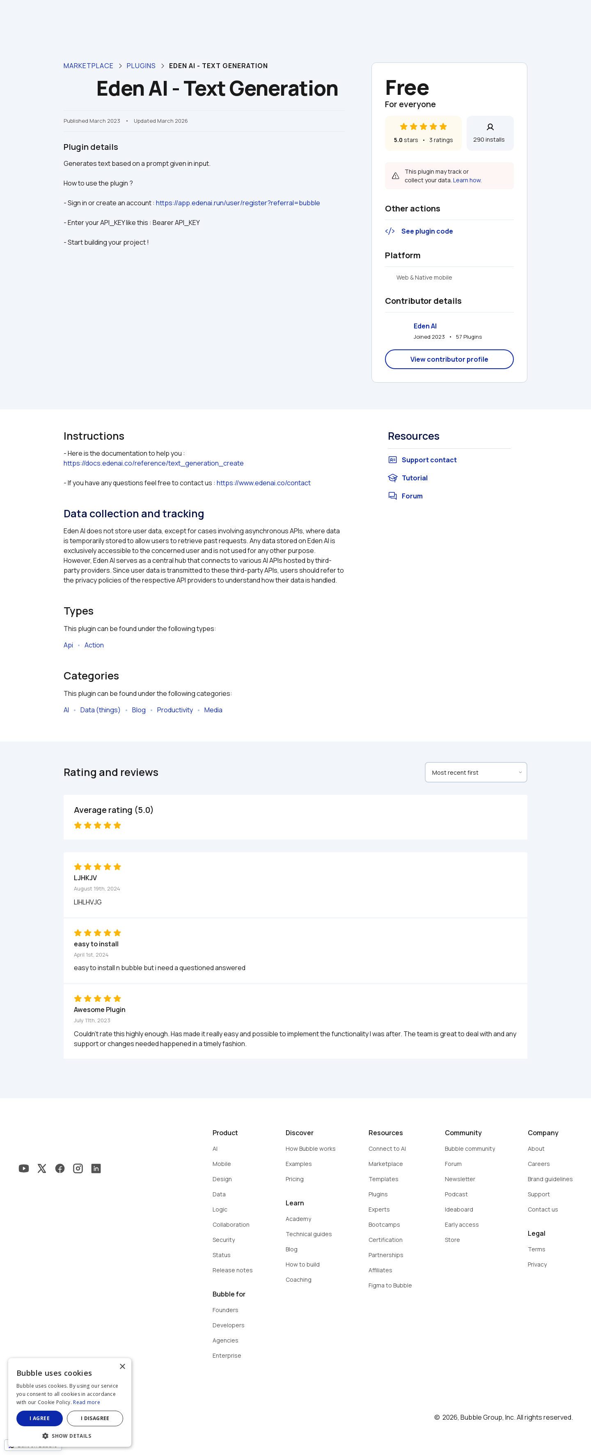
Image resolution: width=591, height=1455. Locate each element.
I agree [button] (40, 1418)
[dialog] (69, 1402)
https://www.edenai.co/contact (264, 482)
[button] (69, 1435)
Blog (139, 709)
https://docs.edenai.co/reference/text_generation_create (154, 463)
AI (66, 709)
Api (68, 644)
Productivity (175, 709)
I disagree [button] (95, 1418)
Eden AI (425, 325)
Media (213, 709)
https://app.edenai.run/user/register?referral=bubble (238, 202)
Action (94, 644)
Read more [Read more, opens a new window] (86, 1402)
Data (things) (100, 709)
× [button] (122, 1367)
